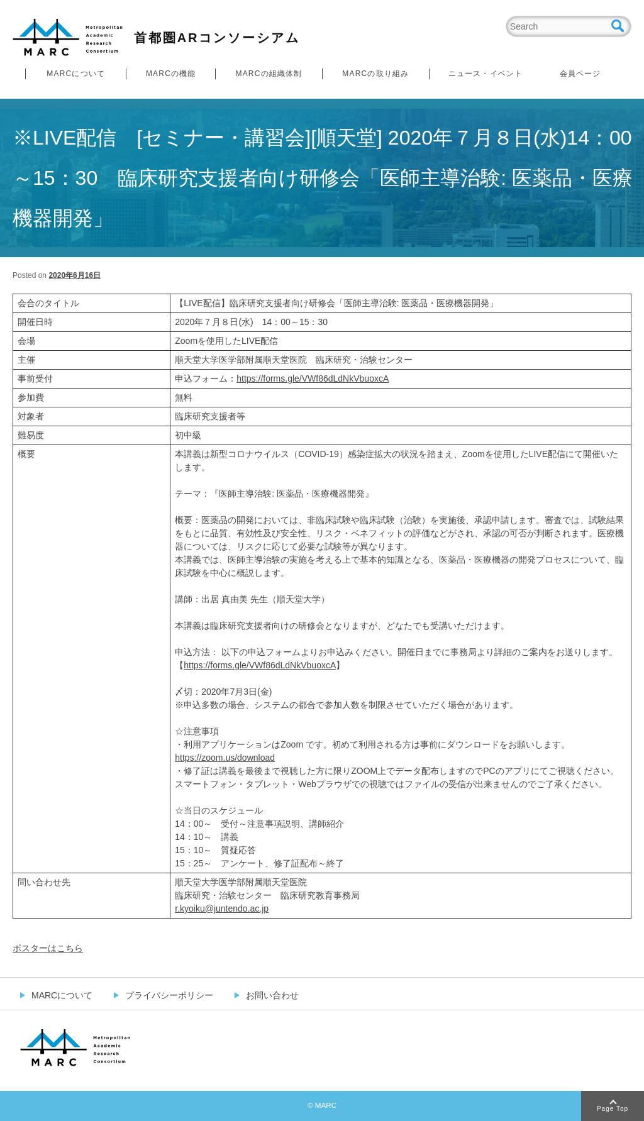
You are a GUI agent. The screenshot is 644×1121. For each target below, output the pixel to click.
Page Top (612, 1108)
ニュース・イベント (485, 73)
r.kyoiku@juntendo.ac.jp (222, 908)
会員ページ (580, 73)
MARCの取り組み (375, 73)
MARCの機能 (171, 73)
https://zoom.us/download (225, 758)
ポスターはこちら (48, 948)
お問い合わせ (272, 995)
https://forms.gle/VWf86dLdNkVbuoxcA (312, 378)
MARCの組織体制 (268, 73)
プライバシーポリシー (169, 995)
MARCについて (76, 73)
